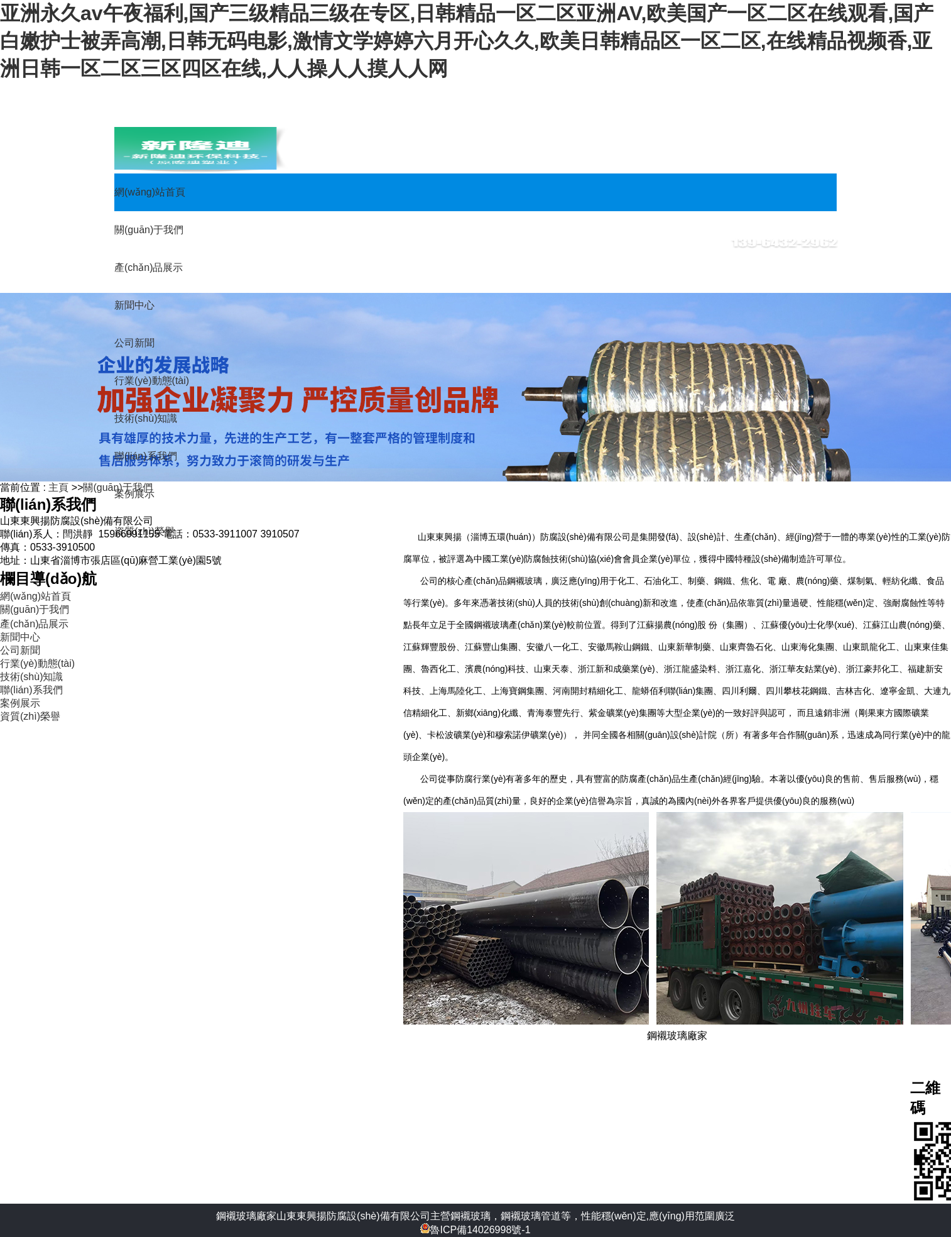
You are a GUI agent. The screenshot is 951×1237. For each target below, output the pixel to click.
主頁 (58, 487)
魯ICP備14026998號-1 (475, 1229)
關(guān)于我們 (117, 487)
